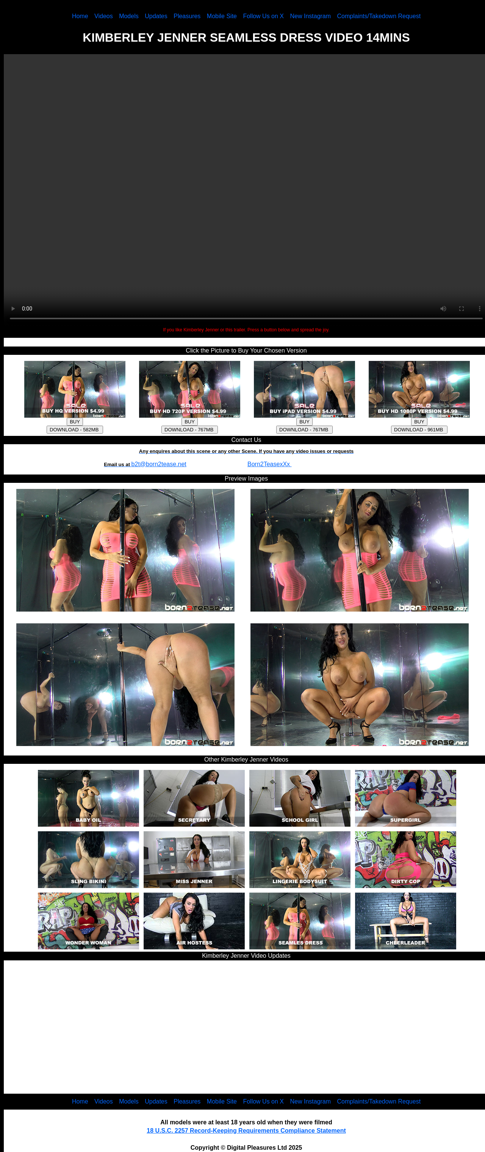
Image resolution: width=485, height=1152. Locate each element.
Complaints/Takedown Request (379, 16)
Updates (156, 16)
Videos (103, 16)
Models (129, 16)
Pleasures (187, 16)
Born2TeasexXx (269, 464)
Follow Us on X (263, 16)
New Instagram (310, 16)
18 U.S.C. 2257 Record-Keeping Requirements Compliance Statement (246, 1130)
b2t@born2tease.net (158, 464)
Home (80, 16)
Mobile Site (222, 16)
